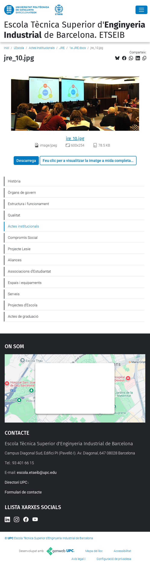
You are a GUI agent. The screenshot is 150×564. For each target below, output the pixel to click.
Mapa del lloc (94, 551)
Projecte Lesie (19, 249)
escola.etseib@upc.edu (37, 472)
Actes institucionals (42, 48)
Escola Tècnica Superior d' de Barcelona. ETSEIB (74, 30)
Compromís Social (23, 237)
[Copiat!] (144, 58)
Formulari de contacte (23, 492)
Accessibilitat (122, 551)
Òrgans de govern (22, 192)
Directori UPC (16, 482)
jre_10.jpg (75, 138)
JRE (62, 48)
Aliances (15, 260)
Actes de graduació (23, 316)
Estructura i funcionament (28, 204)
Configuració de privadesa (114, 559)
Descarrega (26, 160)
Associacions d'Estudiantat (29, 271)
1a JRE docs (77, 48)
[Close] (141, 10)
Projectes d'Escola (22, 305)
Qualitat (14, 215)
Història (14, 181)
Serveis (14, 294)
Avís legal (77, 559)
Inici (6, 48)
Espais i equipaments (25, 283)
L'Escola (19, 48)
